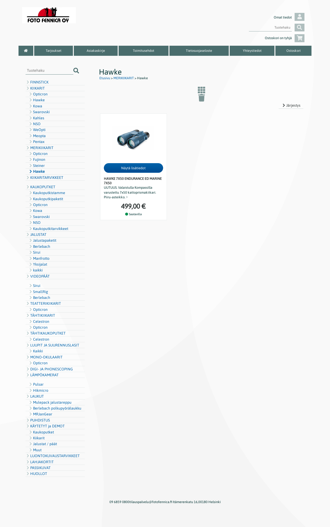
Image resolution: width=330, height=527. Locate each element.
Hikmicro (38, 390)
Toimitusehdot (143, 51)
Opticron (38, 94)
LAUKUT (35, 396)
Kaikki (35, 351)
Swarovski (39, 112)
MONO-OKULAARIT (44, 357)
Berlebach (39, 246)
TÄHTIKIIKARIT (40, 315)
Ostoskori (293, 51)
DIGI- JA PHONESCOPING (49, 369)
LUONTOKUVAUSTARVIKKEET (53, 456)
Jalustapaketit (42, 240)
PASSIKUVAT (38, 468)
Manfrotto (38, 258)
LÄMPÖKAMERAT (42, 375)
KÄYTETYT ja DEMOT (45, 426)
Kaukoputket (41, 432)
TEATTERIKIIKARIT (43, 303)
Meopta (37, 136)
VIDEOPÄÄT (38, 276)
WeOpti (36, 130)
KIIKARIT (35, 88)
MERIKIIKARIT (39, 148)
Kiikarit (36, 438)
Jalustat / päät (42, 444)
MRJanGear (40, 414)
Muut (34, 450)
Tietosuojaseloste (199, 51)
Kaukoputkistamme (46, 193)
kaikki (35, 270)
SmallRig (38, 292)
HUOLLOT (36, 473)
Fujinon (36, 159)
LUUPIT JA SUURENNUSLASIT (52, 345)
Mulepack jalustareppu (49, 402)
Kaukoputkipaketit (45, 199)
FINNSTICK (37, 82)
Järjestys (290, 105)
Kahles (36, 118)
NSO (34, 124)
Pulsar (36, 384)
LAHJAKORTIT (40, 462)
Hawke (36, 100)
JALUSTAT (36, 234)
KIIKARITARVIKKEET (44, 177)
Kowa (35, 106)
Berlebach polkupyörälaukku (54, 408)
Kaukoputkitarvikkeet (48, 228)
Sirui (34, 252)
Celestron (38, 321)
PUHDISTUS (38, 420)
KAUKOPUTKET (40, 187)
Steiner (36, 165)
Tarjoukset (53, 51)
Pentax (36, 141)
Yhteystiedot (252, 51)
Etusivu (104, 78)
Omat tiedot (289, 17)
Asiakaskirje (96, 51)
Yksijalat (37, 264)
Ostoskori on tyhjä (284, 38)
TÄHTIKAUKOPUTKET (46, 333)
